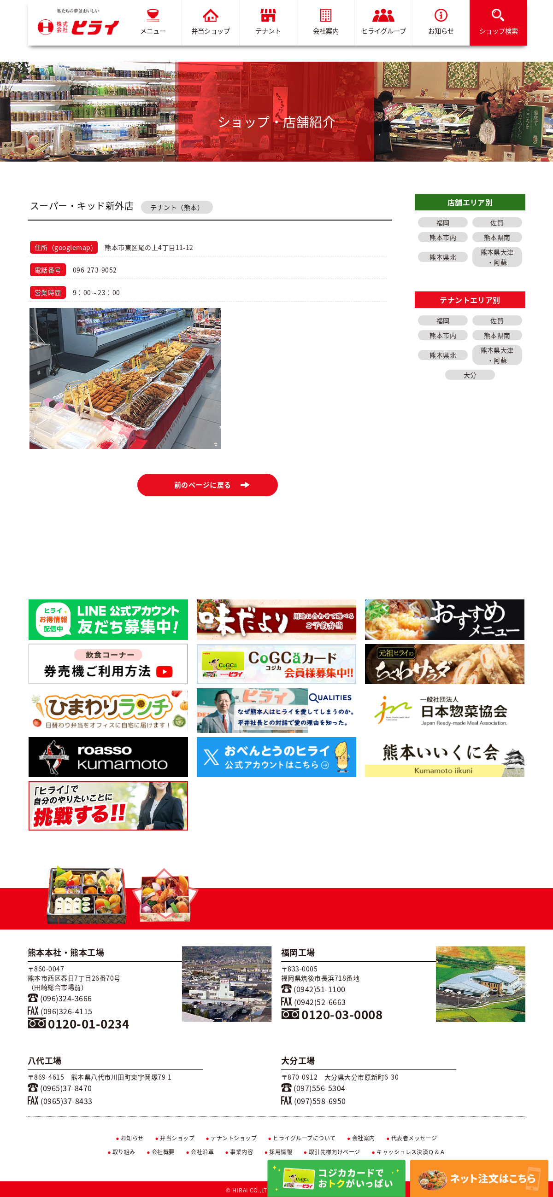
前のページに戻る (212, 485)
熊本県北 (442, 256)
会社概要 (161, 1152)
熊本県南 (497, 237)
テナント (268, 22)
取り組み (121, 1152)
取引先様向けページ (332, 1152)
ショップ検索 (498, 22)
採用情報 (279, 1152)
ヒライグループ (383, 22)
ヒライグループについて (302, 1138)
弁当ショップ (210, 22)
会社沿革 (200, 1152)
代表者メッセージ (411, 1138)
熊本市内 (442, 237)
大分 (470, 374)
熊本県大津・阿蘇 (497, 257)
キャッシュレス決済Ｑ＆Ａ (408, 1152)
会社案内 (326, 22)
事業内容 (239, 1152)
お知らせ (441, 22)
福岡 (443, 222)
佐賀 (497, 222)
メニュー (153, 22)
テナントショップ (231, 1138)
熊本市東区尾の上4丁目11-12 (149, 247)
